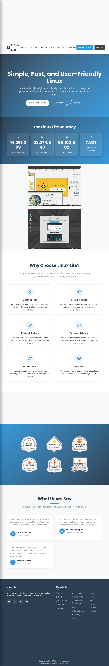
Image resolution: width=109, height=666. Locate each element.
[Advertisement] (54, 24)
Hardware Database (77, 602)
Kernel (75, 607)
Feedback (77, 593)
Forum (91, 597)
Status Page (93, 611)
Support (44, 47)
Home (59, 593)
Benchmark (78, 611)
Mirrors (60, 604)
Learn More (60, 103)
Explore (22, 47)
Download (33, 47)
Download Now (85, 47)
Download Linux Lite (37, 103)
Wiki (52, 47)
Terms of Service (92, 606)
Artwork (76, 618)
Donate (61, 47)
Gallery (76, 615)
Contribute (71, 47)
